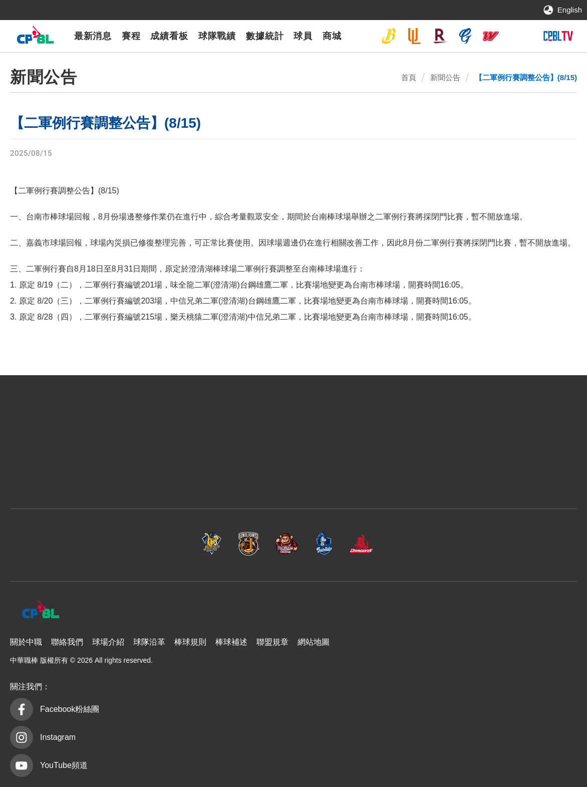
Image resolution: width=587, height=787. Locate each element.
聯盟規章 (272, 642)
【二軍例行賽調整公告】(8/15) (526, 77)
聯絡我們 (67, 642)
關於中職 (26, 642)
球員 (303, 36)
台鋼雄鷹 (516, 36)
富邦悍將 (465, 36)
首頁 (408, 77)
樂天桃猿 (440, 36)
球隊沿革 (149, 642)
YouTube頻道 (64, 765)
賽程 (131, 36)
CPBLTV (558, 36)
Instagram (58, 737)
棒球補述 (231, 642)
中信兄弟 (389, 36)
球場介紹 (108, 642)
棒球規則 (190, 642)
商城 (332, 36)
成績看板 (169, 36)
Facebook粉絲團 (69, 709)
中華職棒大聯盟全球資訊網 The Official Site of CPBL (35, 37)
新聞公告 (445, 77)
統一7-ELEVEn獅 (414, 36)
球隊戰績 (217, 36)
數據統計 (265, 36)
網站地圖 (314, 642)
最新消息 (93, 36)
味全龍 (491, 36)
